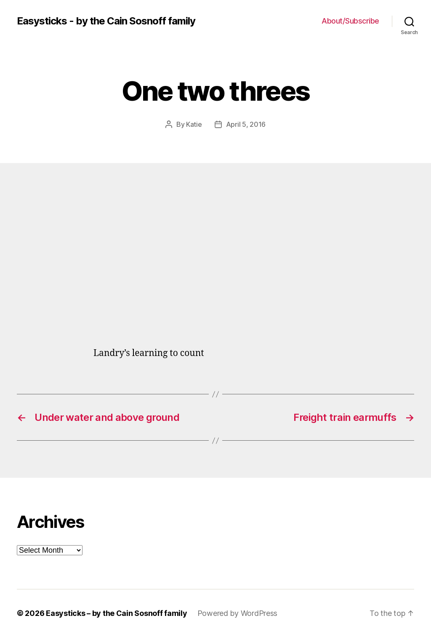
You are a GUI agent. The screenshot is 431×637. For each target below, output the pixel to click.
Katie (194, 124)
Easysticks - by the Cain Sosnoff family (106, 21)
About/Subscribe (350, 20)
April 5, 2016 (246, 124)
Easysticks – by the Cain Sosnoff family (116, 613)
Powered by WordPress (237, 613)
